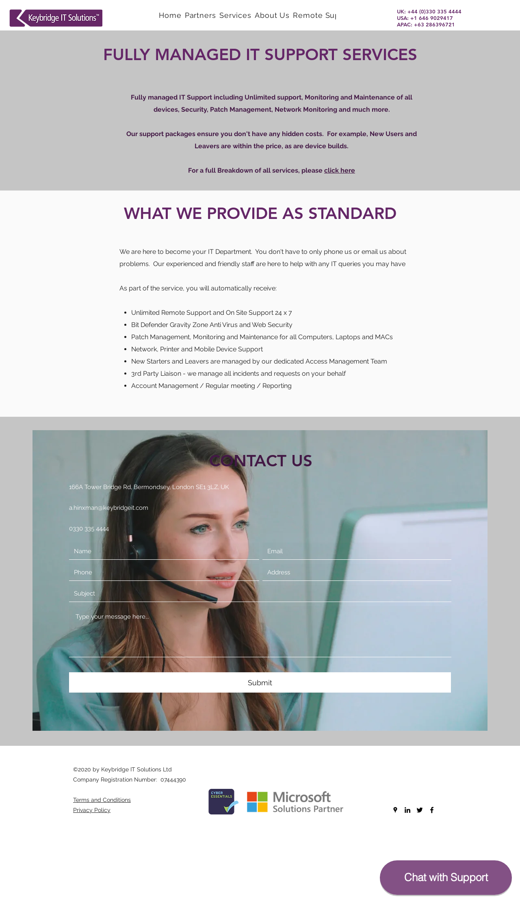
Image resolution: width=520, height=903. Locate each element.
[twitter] (420, 810)
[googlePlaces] (395, 810)
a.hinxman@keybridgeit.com (108, 507)
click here (339, 170)
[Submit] (260, 682)
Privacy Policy (91, 810)
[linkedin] (407, 810)
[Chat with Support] (446, 877)
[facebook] (432, 810)
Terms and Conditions (102, 800)
